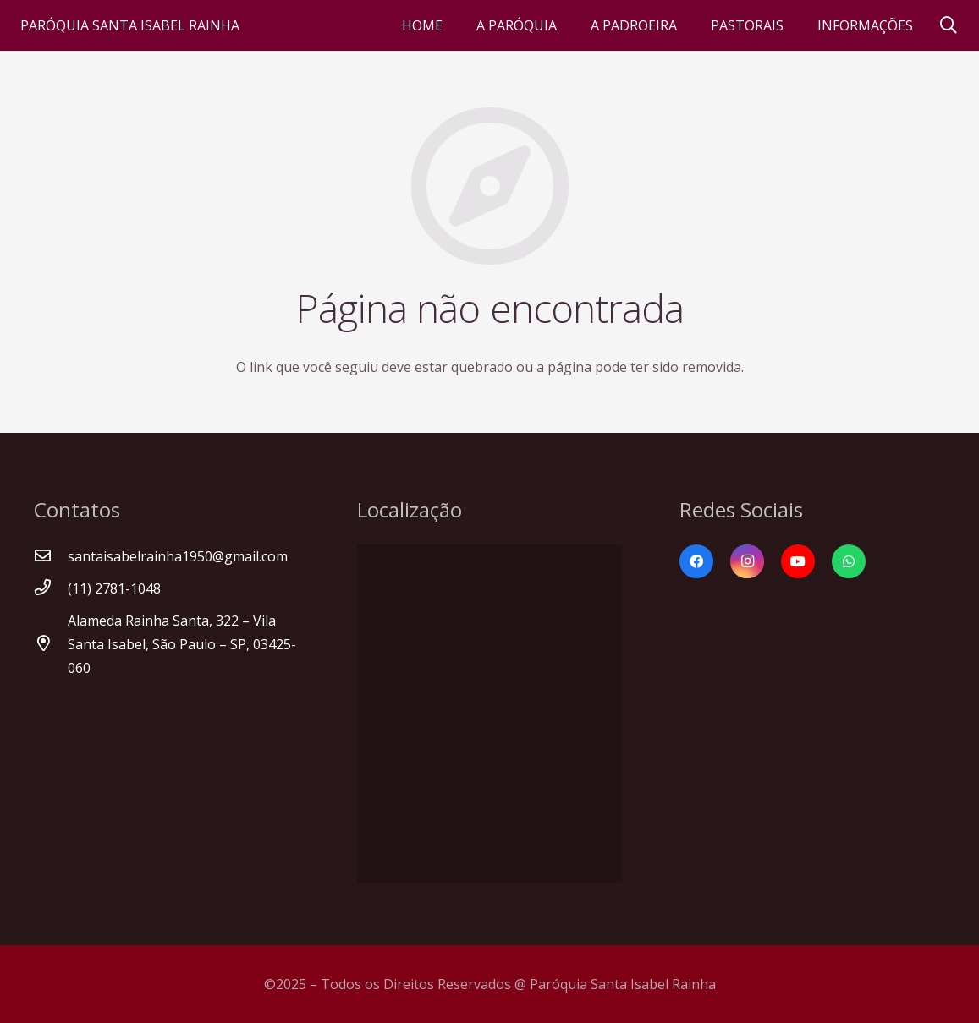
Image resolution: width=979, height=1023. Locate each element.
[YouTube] (798, 561)
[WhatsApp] (849, 561)
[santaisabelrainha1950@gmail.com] (51, 556)
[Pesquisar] (948, 26)
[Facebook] (696, 561)
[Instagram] (747, 561)
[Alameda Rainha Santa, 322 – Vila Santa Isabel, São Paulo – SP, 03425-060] (51, 644)
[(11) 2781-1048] (51, 588)
